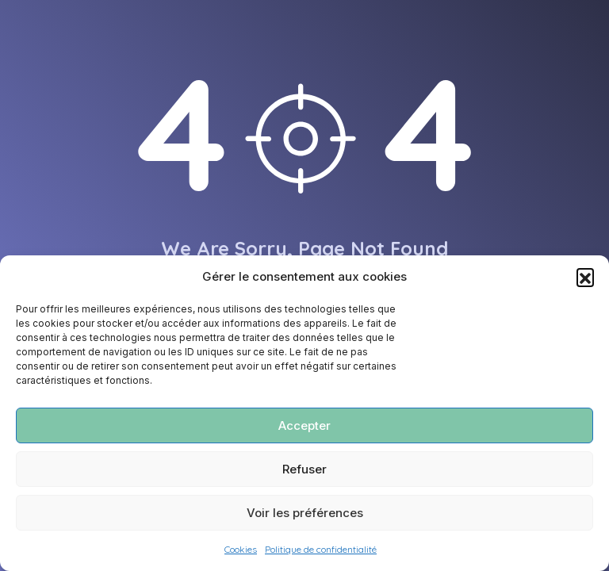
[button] (585, 277)
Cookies (240, 549)
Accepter (304, 425)
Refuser (304, 469)
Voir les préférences (305, 512)
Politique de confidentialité (321, 549)
